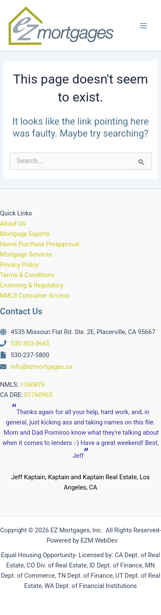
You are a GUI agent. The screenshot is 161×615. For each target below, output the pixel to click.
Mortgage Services (26, 254)
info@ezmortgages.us (41, 366)
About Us (12, 223)
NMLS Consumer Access (34, 295)
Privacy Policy (19, 265)
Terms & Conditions (27, 275)
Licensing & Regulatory (32, 285)
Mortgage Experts (25, 234)
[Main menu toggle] (143, 26)
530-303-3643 (30, 343)
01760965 (38, 395)
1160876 (32, 384)
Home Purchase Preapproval (39, 244)
